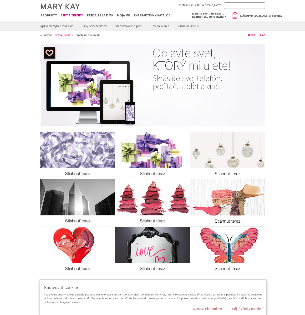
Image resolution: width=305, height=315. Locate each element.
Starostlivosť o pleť (128, 26)
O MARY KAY (186, 5)
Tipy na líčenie (159, 26)
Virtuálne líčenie (188, 26)
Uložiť (252, 35)
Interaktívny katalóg (152, 15)
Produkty (49, 15)
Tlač (262, 35)
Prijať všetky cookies (247, 309)
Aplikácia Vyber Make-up (57, 26)
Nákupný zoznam (252, 15)
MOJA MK (123, 15)
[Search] (244, 5)
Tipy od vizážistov (94, 26)
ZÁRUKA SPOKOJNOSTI (208, 5)
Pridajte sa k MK (100, 15)
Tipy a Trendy (72, 15)
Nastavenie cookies (207, 309)
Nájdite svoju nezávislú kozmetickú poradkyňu (208, 15)
